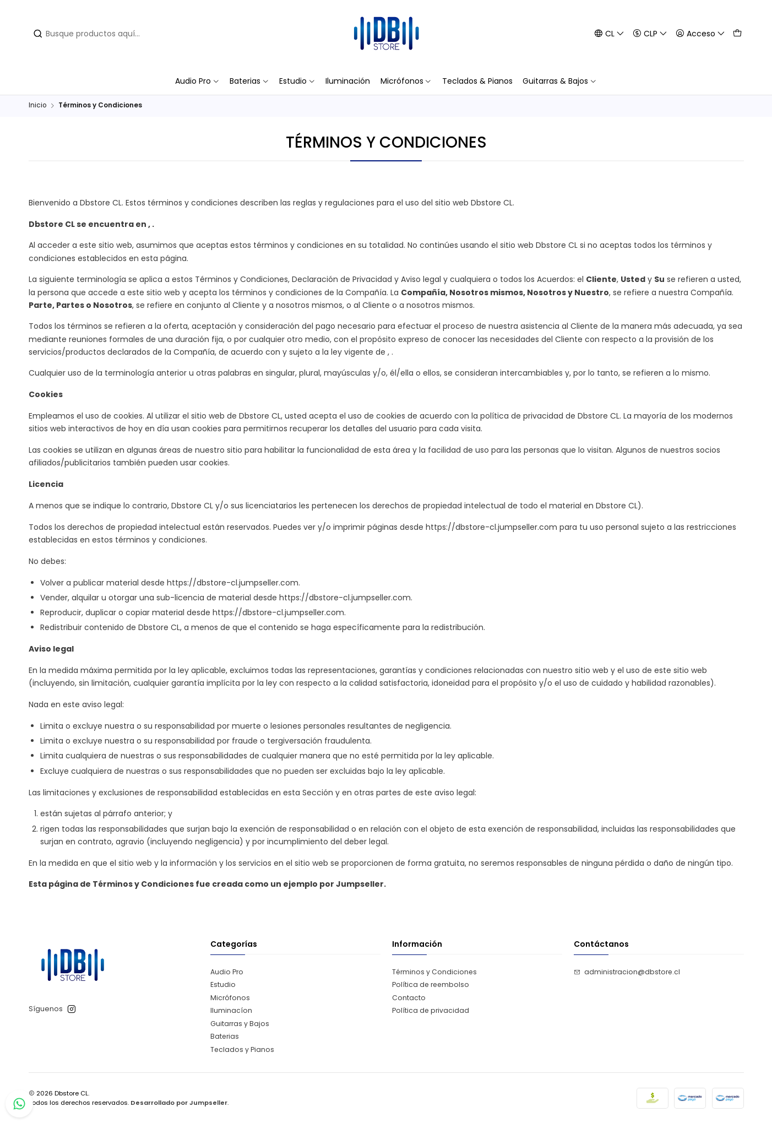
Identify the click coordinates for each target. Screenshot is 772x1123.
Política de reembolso (430, 984)
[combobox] (113, 34)
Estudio (223, 984)
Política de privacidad (430, 1010)
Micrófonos (230, 997)
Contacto (409, 997)
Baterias (224, 1036)
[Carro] (737, 33)
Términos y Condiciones (434, 971)
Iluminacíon (231, 1010)
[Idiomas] (609, 33)
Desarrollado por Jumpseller (179, 1102)
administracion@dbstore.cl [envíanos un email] (627, 971)
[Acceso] (700, 33)
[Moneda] (650, 33)
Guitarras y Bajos (239, 1023)
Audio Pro (226, 971)
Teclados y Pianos (242, 1049)
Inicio (37, 105)
